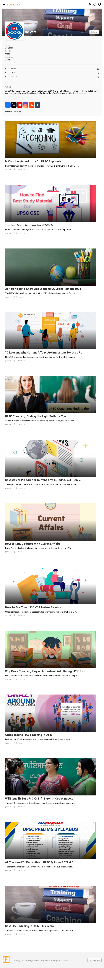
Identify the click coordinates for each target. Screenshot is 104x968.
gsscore (30, 31)
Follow (94, 32)
